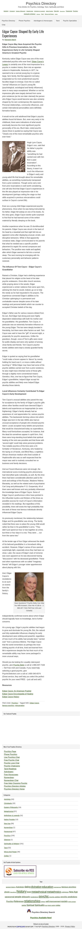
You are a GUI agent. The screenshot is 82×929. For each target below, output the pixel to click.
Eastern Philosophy (11, 807)
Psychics (15, 703)
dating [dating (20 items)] (27, 887)
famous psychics (8, 705)
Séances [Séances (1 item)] (38, 14)
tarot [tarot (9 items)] (46, 905)
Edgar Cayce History (10, 697)
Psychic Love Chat (11, 763)
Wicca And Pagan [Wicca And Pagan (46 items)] (49, 14)
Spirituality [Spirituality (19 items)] (40, 905)
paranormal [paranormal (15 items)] (9, 897)
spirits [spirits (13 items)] (24, 905)
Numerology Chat (11, 780)
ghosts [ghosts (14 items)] (7, 892)
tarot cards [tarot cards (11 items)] (51, 905)
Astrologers (8, 772)
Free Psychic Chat (11, 760)
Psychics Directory (41, 3)
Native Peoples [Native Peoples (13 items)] (49, 11)
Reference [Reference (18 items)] (19, 901)
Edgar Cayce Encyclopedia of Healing (17, 694)
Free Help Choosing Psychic (15, 783)
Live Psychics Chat (12, 757)
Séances (7, 840)
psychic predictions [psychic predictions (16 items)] (69, 897)
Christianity (8, 803)
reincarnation (19, 705)
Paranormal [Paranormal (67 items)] (69, 11)
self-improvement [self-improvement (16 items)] (53, 901)
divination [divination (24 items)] (36, 886)
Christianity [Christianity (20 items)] (12, 11)
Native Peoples (9, 819)
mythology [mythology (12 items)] (65, 892)
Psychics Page (10, 751)
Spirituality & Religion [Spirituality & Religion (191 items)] (29, 14)
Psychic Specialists (70, 21)
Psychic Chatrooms (12, 766)
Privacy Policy (70, 926)
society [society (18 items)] (64, 901)
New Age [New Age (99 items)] (56, 11)
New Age (7, 823)
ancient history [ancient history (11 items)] (11, 887)
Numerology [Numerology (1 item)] (62, 11)
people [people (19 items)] (18, 896)
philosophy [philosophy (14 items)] (26, 897)
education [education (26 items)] (47, 886)
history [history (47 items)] (21, 891)
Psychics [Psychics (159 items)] (75, 11)
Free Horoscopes (11, 775)
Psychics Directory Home (14, 789)
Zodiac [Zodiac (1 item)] (56, 14)
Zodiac (6, 856)
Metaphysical (8, 811)
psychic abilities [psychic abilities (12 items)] (54, 897)
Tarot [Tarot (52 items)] (42, 14)
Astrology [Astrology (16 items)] (20, 887)
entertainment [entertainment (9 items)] (57, 887)
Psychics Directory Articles (15, 786)
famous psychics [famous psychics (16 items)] (69, 887)
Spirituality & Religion (11, 844)
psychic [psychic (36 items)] (44, 896)
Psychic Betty (18, 665)
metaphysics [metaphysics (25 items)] (54, 891)
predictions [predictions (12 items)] (34, 897)
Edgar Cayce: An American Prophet (16, 691)
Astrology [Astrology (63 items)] (6, 11)
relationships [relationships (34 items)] (32, 901)
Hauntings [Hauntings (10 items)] (13, 892)
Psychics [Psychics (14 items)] (9, 901)
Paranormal (8, 831)
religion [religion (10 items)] (43, 901)
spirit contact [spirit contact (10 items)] (72, 901)
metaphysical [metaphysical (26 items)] (38, 891)
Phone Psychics (24, 21)
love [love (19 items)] (29, 892)
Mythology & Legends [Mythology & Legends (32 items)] (39, 11)
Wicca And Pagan (10, 852)
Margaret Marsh (10, 40)
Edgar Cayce (34, 703)
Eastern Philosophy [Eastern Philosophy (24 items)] (20, 11)
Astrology (7, 799)
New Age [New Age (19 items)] (73, 892)
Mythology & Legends (12, 815)
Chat (3, 25)
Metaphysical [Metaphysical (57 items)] (29, 11)
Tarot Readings (10, 769)
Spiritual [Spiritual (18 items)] (30, 905)
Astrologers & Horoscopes (43, 21)
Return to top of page (41, 924)
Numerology (9, 777)
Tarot (57, 21)
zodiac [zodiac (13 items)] (57, 905)
